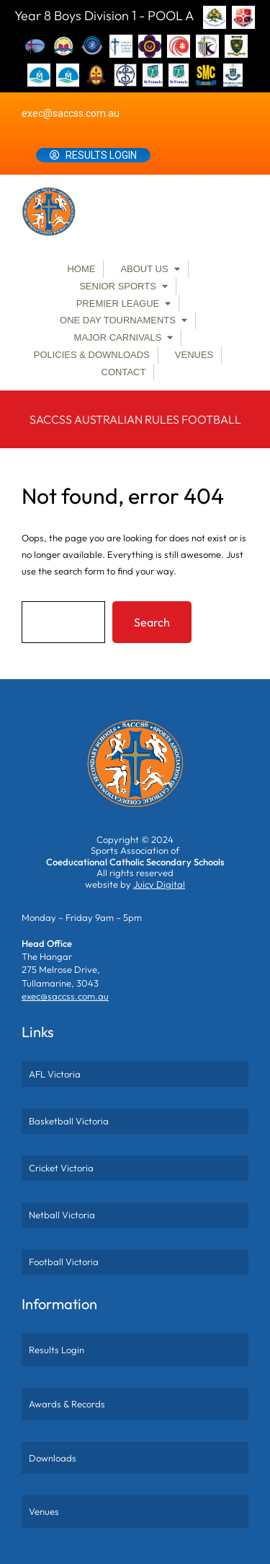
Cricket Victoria (61, 1168)
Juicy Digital (159, 884)
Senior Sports (117, 286)
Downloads (52, 1458)
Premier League (118, 303)
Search (152, 622)
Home (81, 268)
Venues (194, 354)
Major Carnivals (118, 337)
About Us (144, 268)
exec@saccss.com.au (71, 113)
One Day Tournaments (118, 320)
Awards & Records (67, 1404)
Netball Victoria (62, 1214)
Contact (124, 372)
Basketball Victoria (69, 1121)
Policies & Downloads (92, 354)
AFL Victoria (55, 1074)
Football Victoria (64, 1261)
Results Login (101, 155)
